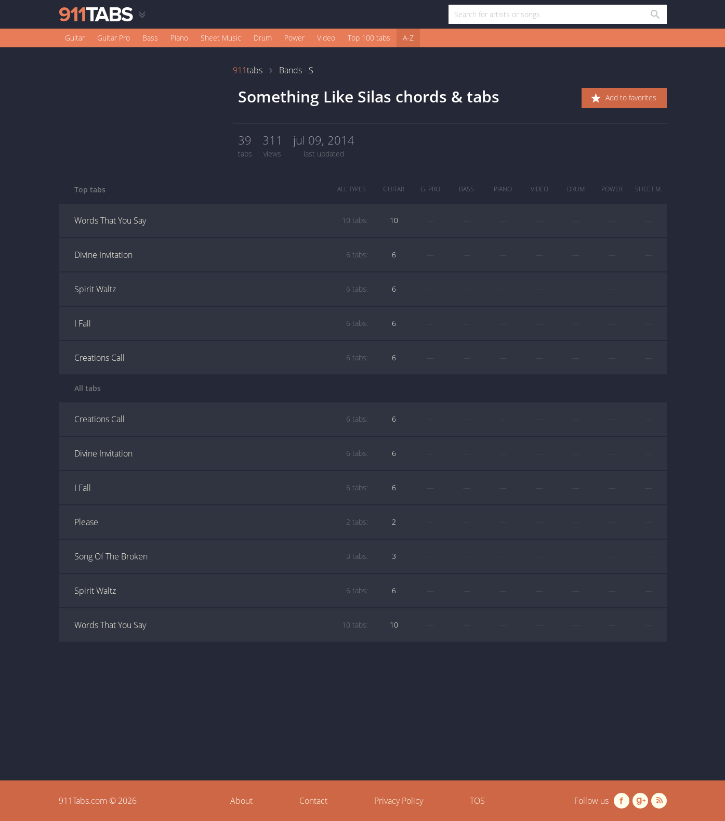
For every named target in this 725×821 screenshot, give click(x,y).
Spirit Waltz (221, 289)
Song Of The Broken (221, 556)
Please (221, 522)
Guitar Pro (113, 38)
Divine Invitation (221, 255)
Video (326, 38)
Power (294, 38)
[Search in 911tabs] (654, 14)
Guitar (75, 38)
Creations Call (221, 357)
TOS (477, 800)
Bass (150, 38)
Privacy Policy (398, 800)
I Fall (221, 323)
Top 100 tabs (369, 38)
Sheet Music (221, 38)
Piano (179, 38)
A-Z (408, 38)
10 (394, 220)
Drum (263, 38)
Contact (313, 800)
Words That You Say (221, 220)
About (241, 800)
